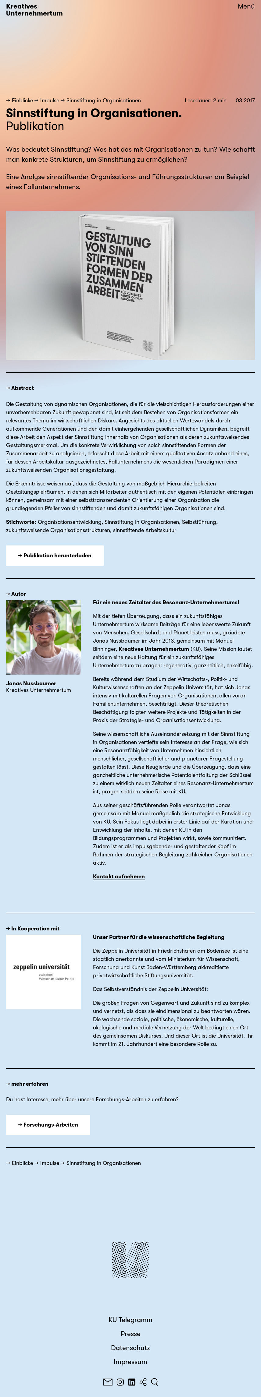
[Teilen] (143, 1382)
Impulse (49, 100)
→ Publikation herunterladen (54, 555)
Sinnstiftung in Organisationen (103, 100)
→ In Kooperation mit (32, 929)
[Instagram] (120, 1382)
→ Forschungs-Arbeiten (48, 1125)
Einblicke (22, 100)
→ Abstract (20, 388)
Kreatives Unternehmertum (34, 10)
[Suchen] (154, 1382)
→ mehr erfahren (27, 1084)
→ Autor (16, 594)
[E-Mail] (108, 1382)
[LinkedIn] (131, 1382)
